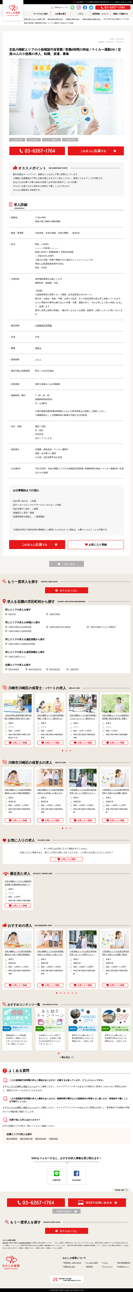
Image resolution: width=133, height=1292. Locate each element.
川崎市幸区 (74, 669)
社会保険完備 (17, 140)
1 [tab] (62, 750)
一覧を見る (65, 1057)
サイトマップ (107, 1267)
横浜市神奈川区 (35, 669)
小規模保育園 (70, 140)
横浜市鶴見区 (13, 669)
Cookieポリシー (123, 1267)
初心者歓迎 (33, 140)
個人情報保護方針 (124, 1263)
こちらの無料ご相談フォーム (22, 1086)
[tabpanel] (17, 720)
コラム (105, 1263)
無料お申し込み (69, 1267)
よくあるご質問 (92, 1263)
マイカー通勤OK (51, 140)
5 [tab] (72, 993)
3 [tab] (70, 750)
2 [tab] (66, 750)
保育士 (38, 348)
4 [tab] (68, 993)
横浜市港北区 (54, 669)
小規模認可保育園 (43, 325)
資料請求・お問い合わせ (72, 1263)
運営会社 (90, 1267)
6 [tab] (76, 993)
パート (38, 359)
